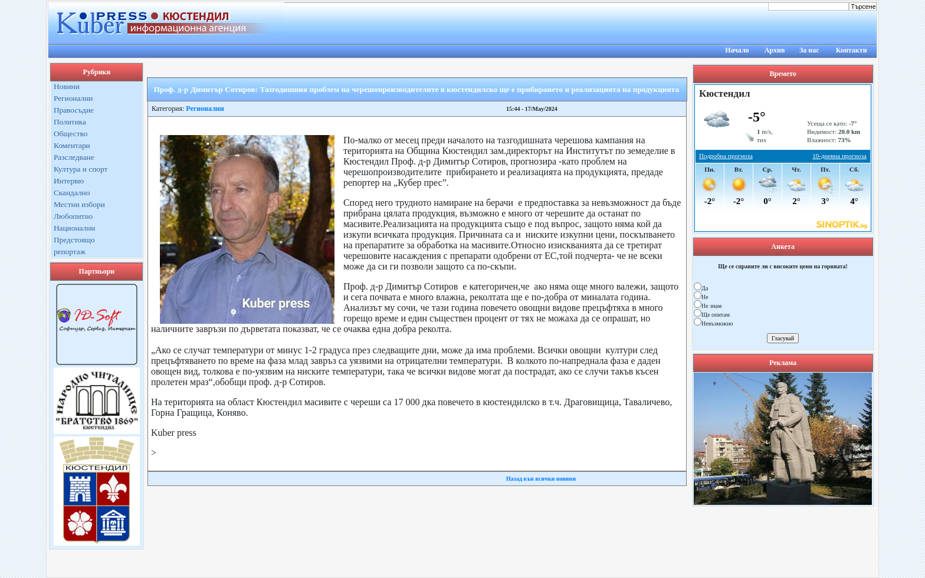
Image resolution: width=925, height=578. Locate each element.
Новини (67, 86)
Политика (70, 121)
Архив (775, 50)
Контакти (851, 50)
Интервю (69, 180)
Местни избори (79, 204)
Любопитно (73, 216)
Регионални (73, 98)
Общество (71, 133)
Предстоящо (74, 239)
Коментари (72, 145)
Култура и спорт (80, 169)
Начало (737, 50)
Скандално (72, 192)
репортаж (70, 251)
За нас (809, 50)
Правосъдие (74, 110)
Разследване (74, 157)
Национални (75, 228)
